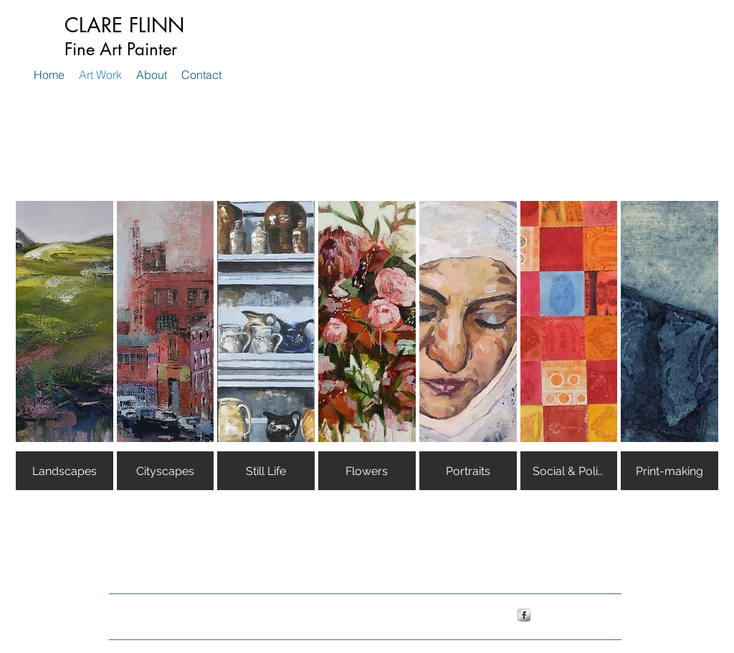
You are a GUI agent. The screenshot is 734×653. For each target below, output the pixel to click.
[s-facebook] (524, 615)
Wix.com (346, 614)
